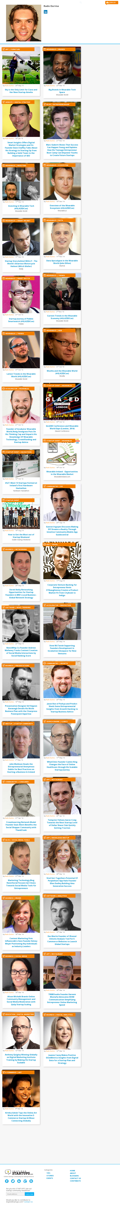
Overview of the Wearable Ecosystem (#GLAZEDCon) (62, 206)
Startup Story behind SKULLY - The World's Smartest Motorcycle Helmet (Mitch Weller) (21, 263)
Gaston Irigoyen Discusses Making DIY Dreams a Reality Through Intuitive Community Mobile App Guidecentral (62, 530)
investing (21, 165)
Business (9, 549)
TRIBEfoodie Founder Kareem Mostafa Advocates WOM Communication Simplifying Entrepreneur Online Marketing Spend (62, 999)
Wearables (51, 49)
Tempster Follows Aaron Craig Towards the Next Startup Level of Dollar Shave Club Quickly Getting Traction (62, 824)
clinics (64, 721)
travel (55, 544)
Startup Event (53, 385)
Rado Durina (9, 86)
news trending (23, 607)
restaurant (57, 779)
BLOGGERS (74, 1176)
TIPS (48, 1173)
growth (64, 663)
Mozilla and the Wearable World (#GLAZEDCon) (62, 372)
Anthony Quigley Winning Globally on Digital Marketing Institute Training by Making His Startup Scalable (21, 1058)
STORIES (50, 1175)
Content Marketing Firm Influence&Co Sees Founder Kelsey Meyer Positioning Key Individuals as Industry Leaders (21, 942)
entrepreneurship (61, 104)
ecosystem (63, 165)
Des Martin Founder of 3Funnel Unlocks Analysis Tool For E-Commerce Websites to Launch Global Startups (62, 940)
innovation (65, 605)
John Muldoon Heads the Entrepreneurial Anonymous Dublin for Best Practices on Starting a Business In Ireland (21, 768)
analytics (62, 896)
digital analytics (64, 1015)
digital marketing (25, 1014)
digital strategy (22, 102)
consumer (24, 782)
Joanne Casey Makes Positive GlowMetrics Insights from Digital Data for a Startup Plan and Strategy (62, 1059)
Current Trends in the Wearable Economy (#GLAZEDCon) (62, 317)
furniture (15, 49)
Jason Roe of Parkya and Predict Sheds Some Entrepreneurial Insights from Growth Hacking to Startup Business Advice (62, 707)
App (48, 544)
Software (10, 607)
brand (18, 898)
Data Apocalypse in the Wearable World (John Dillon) (62, 262)
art (20, 1072)
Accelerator (11, 388)
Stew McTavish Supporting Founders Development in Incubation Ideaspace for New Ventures (62, 649)
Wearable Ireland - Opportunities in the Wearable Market (62, 473)
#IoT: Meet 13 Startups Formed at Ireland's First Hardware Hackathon (21, 485)
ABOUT (73, 1173)
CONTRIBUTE (75, 1181)
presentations (22, 665)
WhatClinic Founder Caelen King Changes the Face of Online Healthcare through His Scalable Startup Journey (62, 766)
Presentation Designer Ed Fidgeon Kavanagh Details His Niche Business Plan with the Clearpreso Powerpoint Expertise (21, 710)
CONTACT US (75, 1178)
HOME (72, 1170)
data (60, 220)
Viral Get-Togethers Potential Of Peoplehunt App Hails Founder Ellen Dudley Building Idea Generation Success (62, 882)
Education (10, 1014)
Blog (48, 104)
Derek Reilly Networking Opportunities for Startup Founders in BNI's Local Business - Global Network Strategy (21, 593)
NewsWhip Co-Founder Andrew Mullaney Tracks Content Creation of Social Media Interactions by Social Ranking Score (21, 651)
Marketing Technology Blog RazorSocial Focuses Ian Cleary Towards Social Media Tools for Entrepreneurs (21, 884)
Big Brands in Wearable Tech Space (62, 91)
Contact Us (28, 1202)
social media (21, 956)
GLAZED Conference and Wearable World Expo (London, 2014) (62, 427)
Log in (100, 2)
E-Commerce (10, 1072)
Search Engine (52, 721)
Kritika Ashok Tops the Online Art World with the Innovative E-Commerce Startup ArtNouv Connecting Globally (21, 1116)
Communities (52, 486)
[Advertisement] (60, 1144)
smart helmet (23, 220)
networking (21, 549)
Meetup (8, 723)
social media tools (21, 840)
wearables (67, 385)
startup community (23, 723)
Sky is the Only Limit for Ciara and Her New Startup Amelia (21, 91)
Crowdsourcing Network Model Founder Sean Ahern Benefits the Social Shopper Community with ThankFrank (21, 826)
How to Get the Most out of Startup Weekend (21, 535)
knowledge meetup (60, 838)
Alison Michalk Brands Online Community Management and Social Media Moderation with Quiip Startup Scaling (21, 1000)
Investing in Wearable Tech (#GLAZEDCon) (21, 207)
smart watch (23, 278)
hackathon (26, 452)
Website (9, 102)
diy (61, 486)
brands (61, 49)
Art (7, 49)
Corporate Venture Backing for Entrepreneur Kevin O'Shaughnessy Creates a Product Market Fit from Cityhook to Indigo (62, 590)
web (60, 330)
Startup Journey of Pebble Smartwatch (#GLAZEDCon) (21, 320)
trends (61, 275)
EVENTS (50, 1178)
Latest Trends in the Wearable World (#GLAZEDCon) (21, 375)
